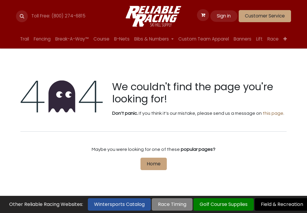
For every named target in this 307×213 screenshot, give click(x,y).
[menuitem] (24, 39)
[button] (22, 16)
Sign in (224, 16)
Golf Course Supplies (224, 204)
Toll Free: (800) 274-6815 (58, 16)
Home (154, 163)
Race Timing (172, 204)
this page (273, 113)
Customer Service (265, 16)
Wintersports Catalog (119, 204)
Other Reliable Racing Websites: (46, 204)
